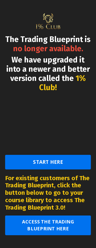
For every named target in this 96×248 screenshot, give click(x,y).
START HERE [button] (48, 161)
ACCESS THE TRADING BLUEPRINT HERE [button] (48, 225)
